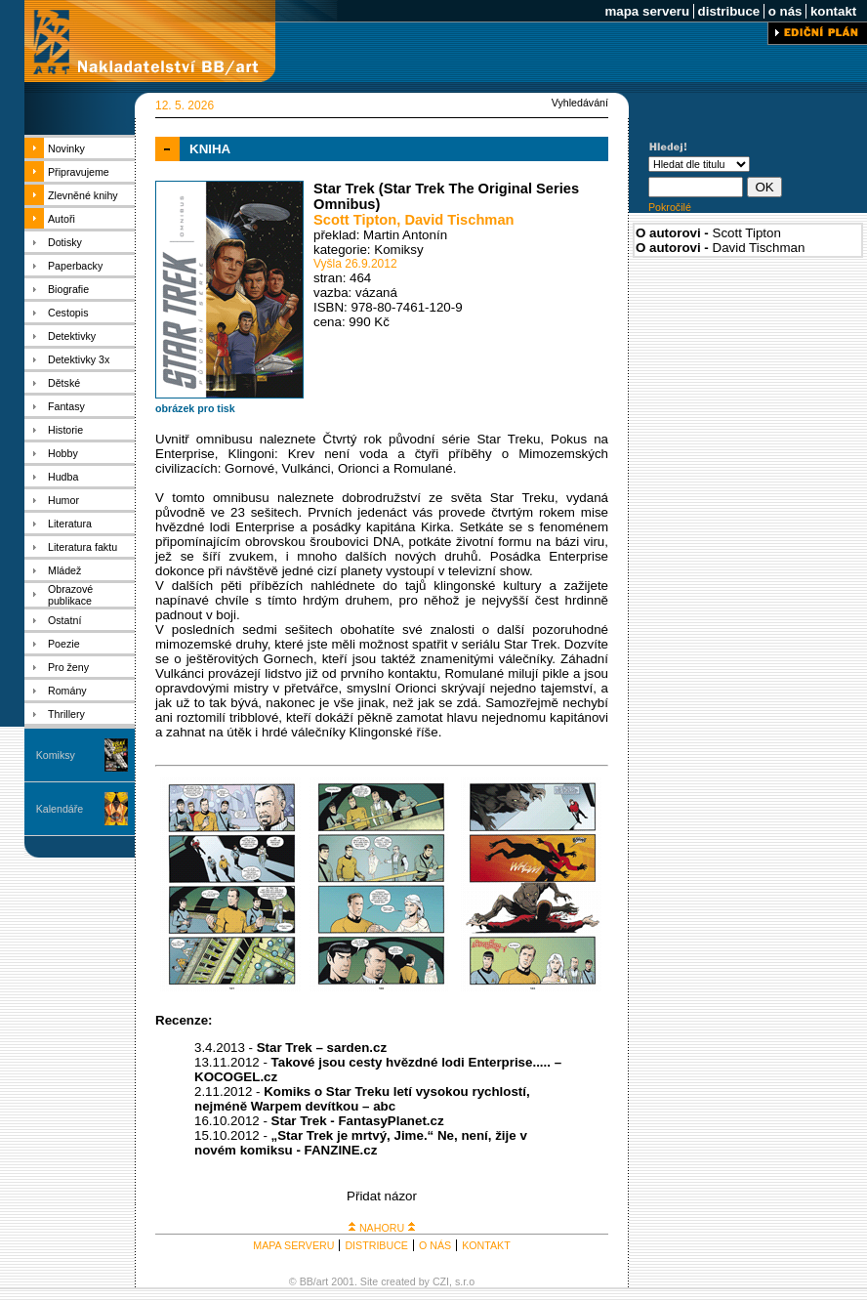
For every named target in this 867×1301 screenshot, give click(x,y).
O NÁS (435, 1245)
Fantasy (66, 406)
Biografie (68, 289)
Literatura (70, 523)
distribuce (729, 11)
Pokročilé (669, 207)
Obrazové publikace (70, 595)
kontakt (833, 11)
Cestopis (68, 312)
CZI (441, 1281)
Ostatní (64, 620)
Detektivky (72, 336)
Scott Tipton (354, 220)
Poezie (64, 644)
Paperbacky (75, 266)
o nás (784, 11)
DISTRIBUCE (376, 1245)
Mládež (64, 570)
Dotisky (65, 242)
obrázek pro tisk (195, 408)
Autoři (61, 219)
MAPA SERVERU (293, 1245)
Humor (63, 500)
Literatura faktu (82, 547)
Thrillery (66, 714)
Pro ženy (68, 667)
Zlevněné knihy (83, 195)
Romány (67, 690)
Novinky (66, 148)
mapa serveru (647, 11)
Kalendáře (60, 809)
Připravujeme (78, 172)
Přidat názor (382, 1196)
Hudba (63, 477)
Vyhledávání (580, 102)
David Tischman (459, 220)
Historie (65, 430)
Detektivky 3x (78, 359)
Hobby (63, 453)
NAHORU (382, 1228)
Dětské (64, 383)
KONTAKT (486, 1245)
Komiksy (55, 755)
